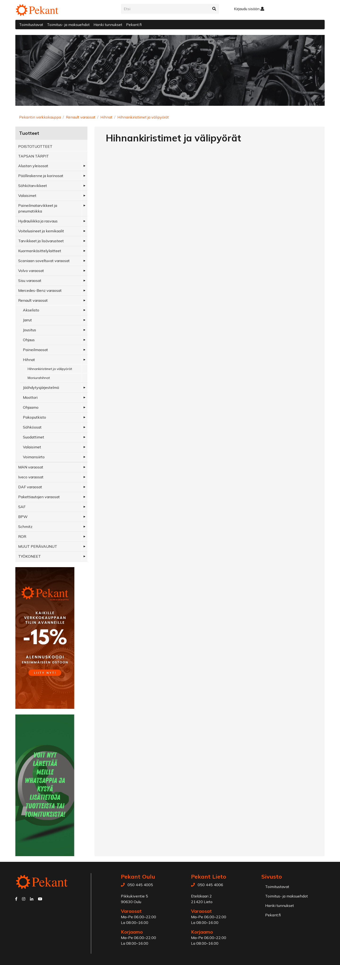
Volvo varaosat (31, 270)
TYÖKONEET (29, 556)
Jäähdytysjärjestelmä (41, 387)
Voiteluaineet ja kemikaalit (41, 231)
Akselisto (31, 310)
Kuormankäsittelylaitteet (39, 250)
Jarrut (27, 320)
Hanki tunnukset (108, 24)
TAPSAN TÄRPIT (33, 156)
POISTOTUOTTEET (35, 146)
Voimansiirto (34, 457)
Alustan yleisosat (33, 165)
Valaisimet (27, 195)
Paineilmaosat (35, 349)
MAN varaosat (30, 467)
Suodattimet (33, 437)
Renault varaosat (80, 117)
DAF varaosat (30, 487)
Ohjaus (29, 339)
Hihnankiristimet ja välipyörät (143, 117)
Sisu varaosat (29, 280)
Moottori (30, 397)
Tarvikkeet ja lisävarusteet (41, 240)
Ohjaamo (30, 407)
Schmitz (25, 526)
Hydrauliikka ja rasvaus (38, 221)
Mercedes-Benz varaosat (40, 290)
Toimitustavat (31, 24)
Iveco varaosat (30, 477)
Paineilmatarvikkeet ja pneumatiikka (37, 208)
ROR (22, 536)
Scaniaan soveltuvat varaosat (44, 260)
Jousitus (29, 329)
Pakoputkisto (34, 417)
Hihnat (106, 117)
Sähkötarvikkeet (32, 185)
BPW (23, 516)
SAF (22, 506)
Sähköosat (32, 427)
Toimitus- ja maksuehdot (68, 24)
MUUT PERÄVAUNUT (37, 546)
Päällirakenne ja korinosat (40, 175)
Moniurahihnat (39, 378)
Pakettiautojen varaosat (39, 496)
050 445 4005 (140, 884)
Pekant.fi (134, 24)
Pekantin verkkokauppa (40, 117)
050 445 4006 (210, 884)
